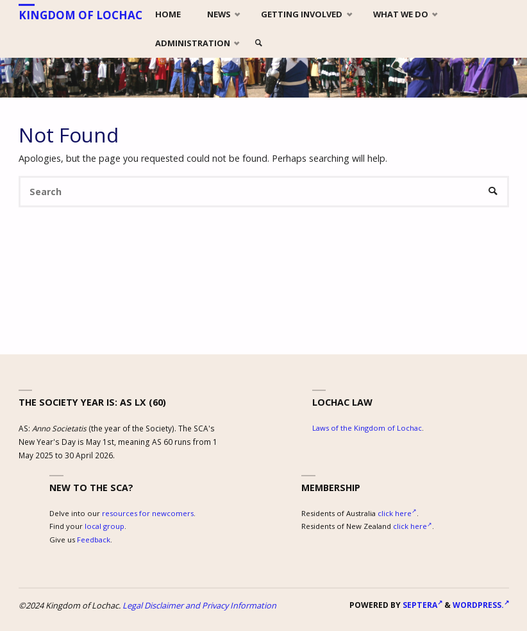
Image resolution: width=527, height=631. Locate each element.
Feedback (93, 539)
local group (104, 526)
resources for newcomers (148, 513)
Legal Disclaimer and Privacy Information (199, 605)
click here (397, 513)
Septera (421, 605)
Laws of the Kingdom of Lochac (367, 428)
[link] (259, 43)
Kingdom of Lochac (80, 15)
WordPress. (481, 605)
